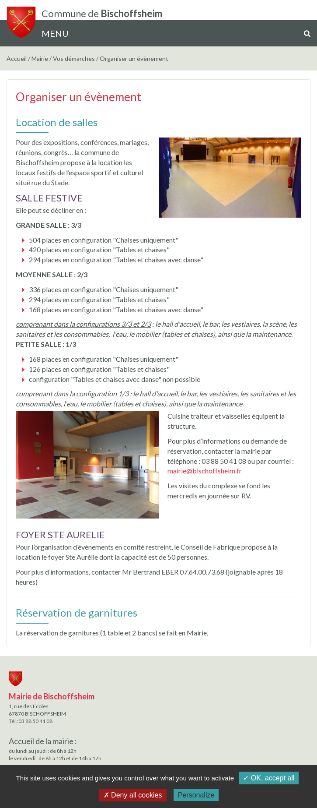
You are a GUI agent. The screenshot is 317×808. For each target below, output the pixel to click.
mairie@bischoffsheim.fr (204, 470)
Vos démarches (74, 58)
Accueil (17, 58)
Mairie (39, 58)
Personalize (196, 795)
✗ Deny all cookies (133, 795)
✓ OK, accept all (268, 778)
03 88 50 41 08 (35, 721)
